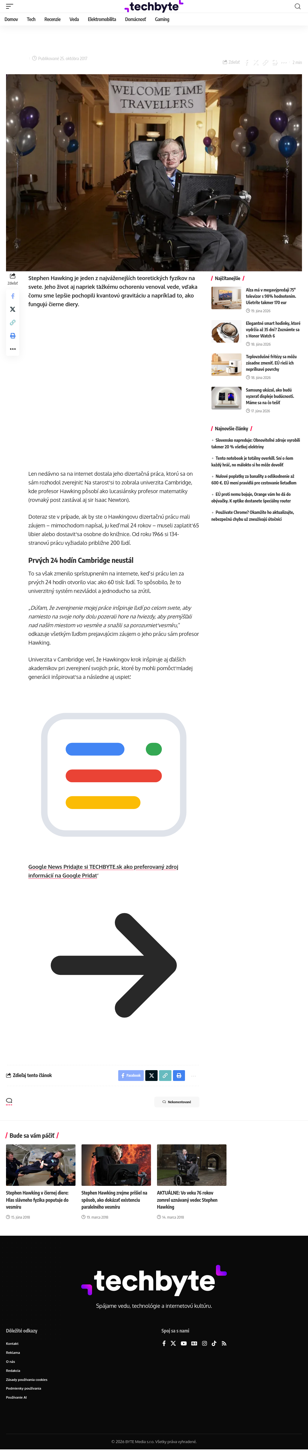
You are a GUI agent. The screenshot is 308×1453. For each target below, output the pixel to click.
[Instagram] (204, 1342)
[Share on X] (255, 62)
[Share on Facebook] (246, 62)
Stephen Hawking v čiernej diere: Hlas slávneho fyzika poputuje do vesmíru (38, 1199)
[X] (173, 1342)
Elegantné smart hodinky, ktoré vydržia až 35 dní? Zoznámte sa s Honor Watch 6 (273, 329)
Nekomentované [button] (172, 1101)
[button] (11, 6)
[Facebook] (164, 1342)
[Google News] (194, 1342)
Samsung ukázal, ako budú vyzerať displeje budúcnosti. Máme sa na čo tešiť (270, 396)
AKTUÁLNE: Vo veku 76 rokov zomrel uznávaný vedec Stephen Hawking (188, 1199)
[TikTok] (214, 1342)
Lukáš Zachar (17, 58)
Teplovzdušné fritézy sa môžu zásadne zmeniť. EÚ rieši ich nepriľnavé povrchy (271, 363)
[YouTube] (184, 1342)
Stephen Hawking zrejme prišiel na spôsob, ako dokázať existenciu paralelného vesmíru (116, 1199)
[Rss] (224, 1342)
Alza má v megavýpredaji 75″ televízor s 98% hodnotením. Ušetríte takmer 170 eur (271, 296)
